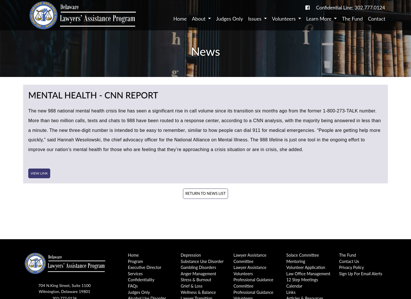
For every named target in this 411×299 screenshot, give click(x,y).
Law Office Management (308, 273)
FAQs (133, 286)
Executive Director (144, 267)
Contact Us (349, 261)
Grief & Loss (192, 286)
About (199, 19)
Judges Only (229, 19)
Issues (255, 19)
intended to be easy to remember (149, 130)
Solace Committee (302, 255)
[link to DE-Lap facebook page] (307, 8)
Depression (191, 255)
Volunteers (284, 19)
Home (180, 19)
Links (290, 292)
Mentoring (295, 261)
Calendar (294, 286)
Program (135, 261)
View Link (39, 173)
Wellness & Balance (198, 292)
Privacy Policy (351, 267)
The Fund (352, 19)
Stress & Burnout (196, 279)
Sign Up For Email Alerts (360, 273)
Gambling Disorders (198, 267)
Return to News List (205, 193)
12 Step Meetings (302, 279)
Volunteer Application (305, 267)
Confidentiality (141, 279)
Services (135, 273)
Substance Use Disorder (202, 261)
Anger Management (198, 273)
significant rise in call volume (182, 110)
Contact (376, 19)
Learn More (319, 19)
